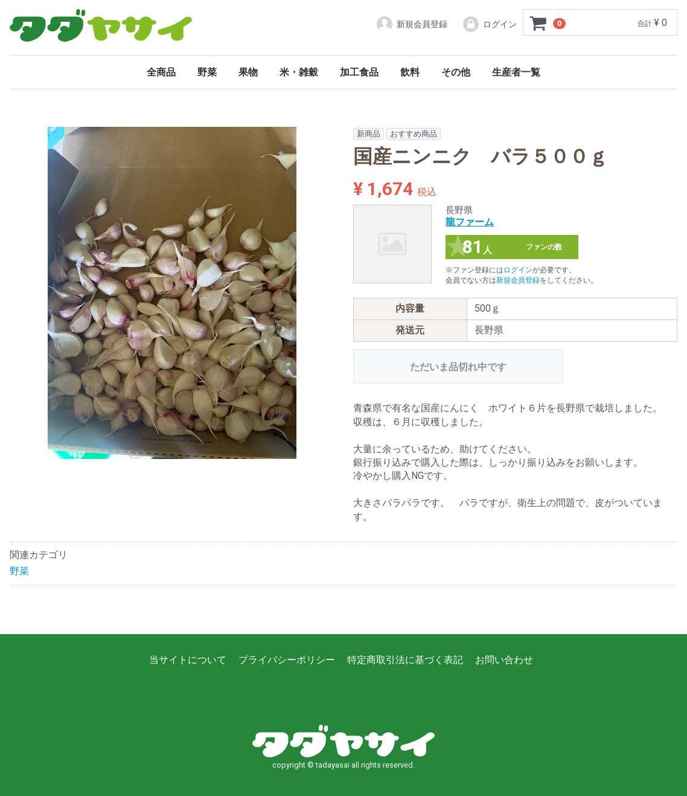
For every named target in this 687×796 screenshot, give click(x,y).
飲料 (410, 72)
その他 (455, 72)
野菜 (207, 72)
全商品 (161, 72)
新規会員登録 (411, 24)
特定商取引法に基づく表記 (405, 660)
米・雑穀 (299, 72)
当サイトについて (187, 660)
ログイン (489, 24)
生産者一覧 (516, 72)
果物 (248, 72)
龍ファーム (470, 222)
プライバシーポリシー (286, 660)
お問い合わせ (504, 660)
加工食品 (359, 72)
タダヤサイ (101, 25)
